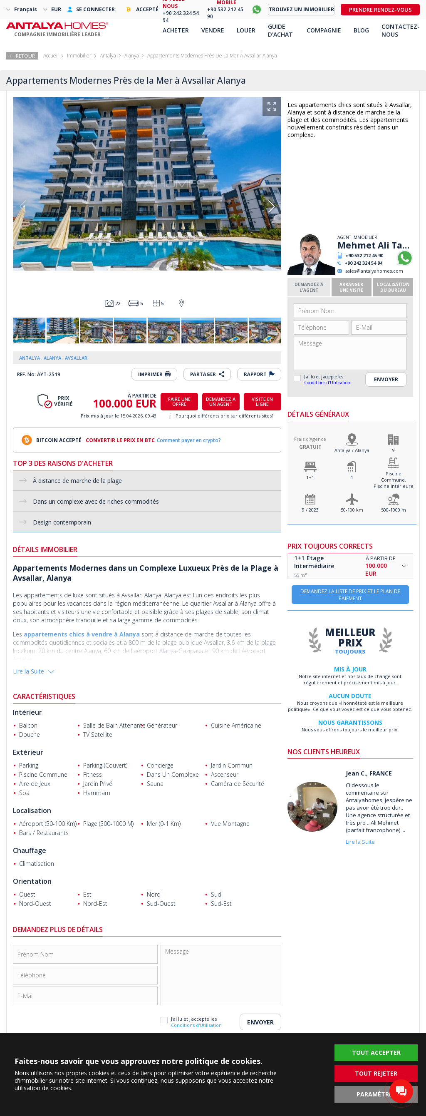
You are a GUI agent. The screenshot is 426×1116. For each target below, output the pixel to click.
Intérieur (27, 712)
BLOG (361, 30)
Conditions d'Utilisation (327, 382)
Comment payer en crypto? (189, 440)
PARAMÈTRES (376, 1094)
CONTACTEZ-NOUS (400, 30)
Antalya (108, 55)
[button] (271, 206)
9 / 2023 (310, 510)
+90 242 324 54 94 (363, 263)
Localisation (32, 810)
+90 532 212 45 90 (364, 255)
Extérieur (28, 752)
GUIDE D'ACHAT (280, 30)
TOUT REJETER (376, 1073)
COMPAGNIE (324, 30)
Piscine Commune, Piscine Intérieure (394, 479)
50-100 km (352, 510)
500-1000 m (393, 510)
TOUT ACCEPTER (376, 1052)
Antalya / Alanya (351, 450)
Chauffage (29, 850)
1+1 (310, 477)
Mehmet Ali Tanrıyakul (375, 245)
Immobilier (79, 55)
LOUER (246, 30)
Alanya (131, 55)
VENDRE (212, 30)
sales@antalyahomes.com (374, 271)
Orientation (32, 881)
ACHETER (176, 30)
